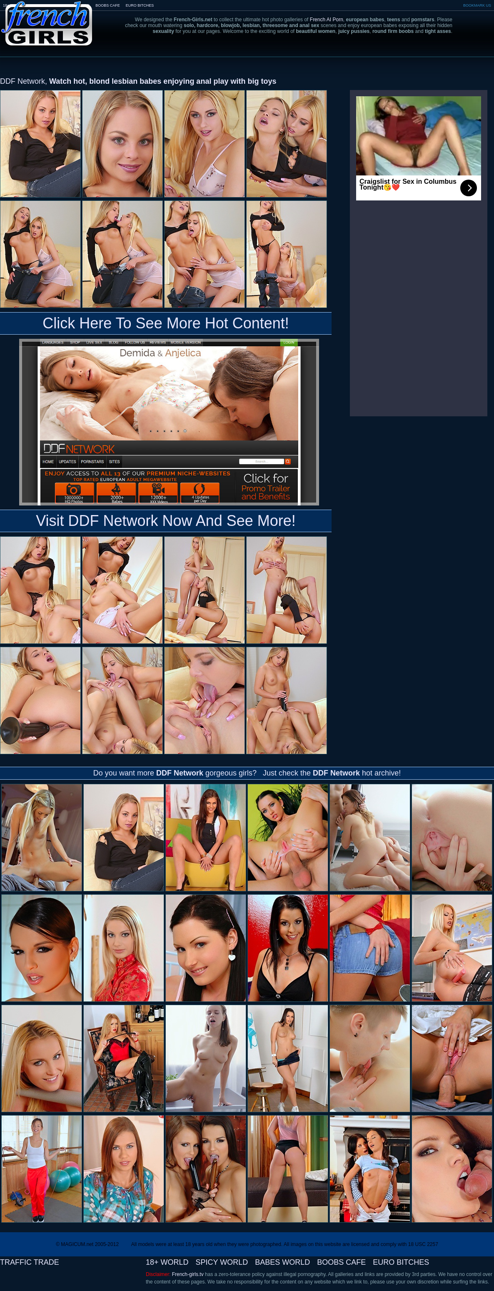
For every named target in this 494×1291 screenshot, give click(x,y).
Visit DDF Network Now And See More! (166, 520)
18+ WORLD (167, 1262)
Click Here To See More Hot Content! (165, 323)
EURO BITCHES (140, 5)
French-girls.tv (188, 1274)
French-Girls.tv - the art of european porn (47, 17)
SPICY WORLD (222, 1262)
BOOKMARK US (477, 5)
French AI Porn (326, 20)
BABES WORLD (282, 1262)
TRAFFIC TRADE (29, 1262)
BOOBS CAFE (107, 5)
